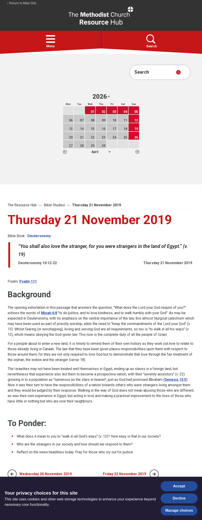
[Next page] (154, 474)
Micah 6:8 (49, 313)
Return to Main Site (21, 3)
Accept (179, 486)
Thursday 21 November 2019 (96, 205)
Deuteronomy (39, 236)
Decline (179, 498)
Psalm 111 (28, 281)
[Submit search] (178, 72)
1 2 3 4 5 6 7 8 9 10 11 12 (101, 152)
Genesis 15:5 (175, 379)
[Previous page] (12, 474)
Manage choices (179, 510)
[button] (50, 38)
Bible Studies (54, 205)
